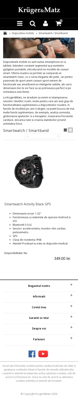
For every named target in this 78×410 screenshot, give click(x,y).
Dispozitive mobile (23, 33)
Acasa (5, 33)
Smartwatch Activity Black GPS (27, 204)
